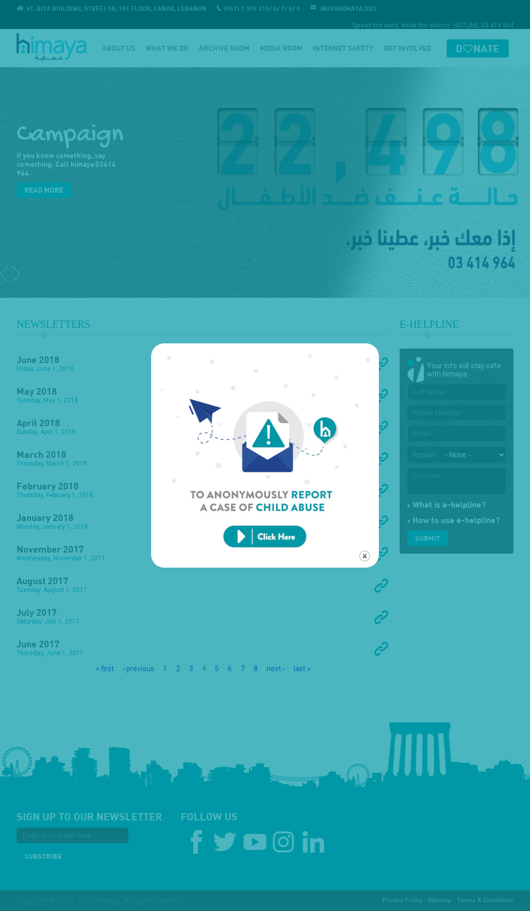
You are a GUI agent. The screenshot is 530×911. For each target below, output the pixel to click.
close (364, 524)
